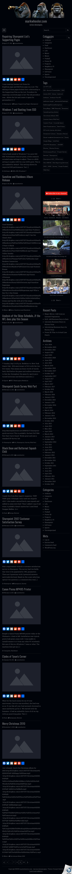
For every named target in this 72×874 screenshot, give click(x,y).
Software (7, 171)
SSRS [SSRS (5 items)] (49, 166)
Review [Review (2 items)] (45, 155)
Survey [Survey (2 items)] (55, 166)
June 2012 (48, 447)
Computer (7, 651)
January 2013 (49, 437)
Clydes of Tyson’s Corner (14, 656)
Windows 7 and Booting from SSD (19, 109)
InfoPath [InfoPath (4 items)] (56, 141)
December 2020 (50, 358)
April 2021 (48, 355)
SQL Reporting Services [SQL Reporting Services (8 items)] (60, 163)
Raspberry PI (49, 66)
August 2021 (49, 352)
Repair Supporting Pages (22, 104)
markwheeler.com (36, 21)
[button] (58, 198)
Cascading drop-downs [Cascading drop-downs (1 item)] (50, 112)
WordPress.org (50, 548)
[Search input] (54, 30)
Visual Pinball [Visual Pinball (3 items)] (63, 166)
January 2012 (49, 455)
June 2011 (48, 471)
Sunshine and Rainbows (22, 310)
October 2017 (49, 373)
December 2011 (50, 458)
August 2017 (49, 379)
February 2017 (50, 387)
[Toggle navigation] (4, 30)
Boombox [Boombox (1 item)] (65, 108)
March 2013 (49, 434)
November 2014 (50, 405)
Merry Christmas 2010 (13, 723)
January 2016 (49, 397)
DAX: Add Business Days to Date (56, 319)
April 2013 (48, 431)
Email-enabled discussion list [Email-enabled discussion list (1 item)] (53, 137)
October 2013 (49, 421)
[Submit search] (68, 30)
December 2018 (50, 368)
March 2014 (49, 410)
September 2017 (50, 376)
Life (46, 51)
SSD (17, 171)
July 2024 (48, 344)
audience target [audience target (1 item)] (48, 101)
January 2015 (49, 402)
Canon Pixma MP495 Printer (16, 589)
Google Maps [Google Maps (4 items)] (47, 141)
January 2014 (50, 416)
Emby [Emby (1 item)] (67, 137)
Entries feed (49, 542)
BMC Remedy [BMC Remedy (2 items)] (56, 108)
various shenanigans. (40, 869)
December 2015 (50, 400)
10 (24, 862)
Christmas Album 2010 (17, 856)
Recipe (11, 513)
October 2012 (49, 439)
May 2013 (48, 429)
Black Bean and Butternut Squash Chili (19, 450)
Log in (47, 540)
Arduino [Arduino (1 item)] (46, 97)
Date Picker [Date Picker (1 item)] (61, 126)
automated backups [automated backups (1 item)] (61, 101)
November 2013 (50, 418)
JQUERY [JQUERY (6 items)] (60, 145)
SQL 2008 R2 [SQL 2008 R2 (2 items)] (47, 163)
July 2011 (48, 468)
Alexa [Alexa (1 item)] (54, 94)
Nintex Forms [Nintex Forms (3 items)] (54, 148)
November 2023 (50, 347)
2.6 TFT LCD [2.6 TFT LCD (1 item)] (47, 87)
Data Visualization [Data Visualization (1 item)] (49, 126)
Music (6, 310)
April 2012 (48, 450)
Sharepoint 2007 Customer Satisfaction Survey (16, 520)
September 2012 (50, 442)
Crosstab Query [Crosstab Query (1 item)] (58, 123)
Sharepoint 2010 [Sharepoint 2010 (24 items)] (48, 159)
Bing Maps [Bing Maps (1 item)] (46, 108)
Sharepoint (8, 104)
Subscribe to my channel (56, 193)
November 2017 (50, 371)
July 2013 (48, 423)
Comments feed (50, 545)
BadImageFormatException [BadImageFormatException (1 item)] (52, 105)
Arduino (48, 40)
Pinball (47, 59)
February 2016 (50, 394)
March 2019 (49, 366)
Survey (27, 442)
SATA (13, 171)
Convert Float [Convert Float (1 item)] (47, 123)
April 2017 (48, 381)
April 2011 (48, 473)
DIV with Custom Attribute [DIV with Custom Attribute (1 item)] (52, 130)
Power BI (48, 61)
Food (5, 513)
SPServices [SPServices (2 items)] (59, 159)
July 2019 (48, 363)
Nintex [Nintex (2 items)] (45, 148)
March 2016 (49, 392)
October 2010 (49, 484)
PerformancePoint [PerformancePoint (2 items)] (49, 152)
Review (16, 513)
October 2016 (49, 389)
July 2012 (48, 445)
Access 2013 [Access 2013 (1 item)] (47, 94)
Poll (15, 442)
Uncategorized (50, 77)
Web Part (33, 442)
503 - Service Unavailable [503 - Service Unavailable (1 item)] (51, 90)
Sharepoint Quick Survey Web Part (19, 386)
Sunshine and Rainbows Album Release (17, 178)
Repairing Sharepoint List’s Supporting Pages (16, 38)
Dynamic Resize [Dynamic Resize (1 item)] (62, 134)
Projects (48, 64)
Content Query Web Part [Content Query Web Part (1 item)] (51, 119)
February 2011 (50, 476)
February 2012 (50, 452)
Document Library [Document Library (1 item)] (49, 134)
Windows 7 (22, 171)
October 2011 (49, 463)
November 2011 (50, 460)
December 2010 (50, 481)
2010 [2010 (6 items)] (63, 90)
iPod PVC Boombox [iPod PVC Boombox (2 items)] (49, 145)
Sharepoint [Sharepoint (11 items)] (53, 155)
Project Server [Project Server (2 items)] (62, 152)
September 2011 (50, 466)
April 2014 (48, 408)
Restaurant (12, 718)
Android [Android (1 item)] (60, 94)
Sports (6, 380)
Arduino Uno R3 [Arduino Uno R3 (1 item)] (55, 97)
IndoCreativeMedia (35, 871)
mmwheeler (19, 43)
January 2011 (49, 479)
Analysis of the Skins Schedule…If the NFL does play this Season (21, 317)
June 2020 (48, 360)
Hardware (14, 651)
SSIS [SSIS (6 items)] (44, 166)
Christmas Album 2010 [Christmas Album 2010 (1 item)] (50, 116)
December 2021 (50, 350)
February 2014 (50, 413)
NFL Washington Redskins (19, 380)
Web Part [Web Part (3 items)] (46, 170)
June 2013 (48, 426)
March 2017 (49, 384)
